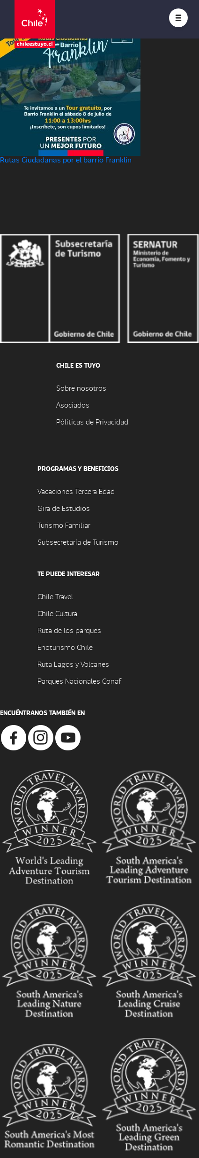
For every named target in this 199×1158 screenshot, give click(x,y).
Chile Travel (55, 596)
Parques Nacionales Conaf (79, 681)
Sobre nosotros (81, 388)
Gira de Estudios (63, 508)
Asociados (72, 404)
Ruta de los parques (69, 630)
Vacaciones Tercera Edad (76, 491)
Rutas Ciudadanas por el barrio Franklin (66, 159)
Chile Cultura (57, 613)
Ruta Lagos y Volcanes (73, 664)
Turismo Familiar (63, 525)
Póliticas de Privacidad (92, 421)
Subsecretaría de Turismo (77, 542)
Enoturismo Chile (65, 647)
